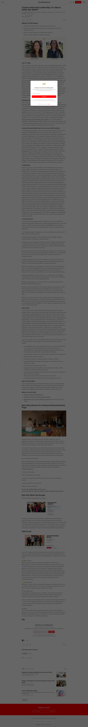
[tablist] (27, 653)
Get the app (49, 721)
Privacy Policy (53, 100)
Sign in (84, 2)
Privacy (44, 718)
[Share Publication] (73, 2)
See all (25, 700)
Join (23, 619)
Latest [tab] (26, 668)
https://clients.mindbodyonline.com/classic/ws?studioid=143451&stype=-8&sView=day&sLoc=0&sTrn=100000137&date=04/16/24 (42, 490)
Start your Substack (40, 721)
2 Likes (27, 640)
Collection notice (53, 718)
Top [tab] (23, 668)
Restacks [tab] (29, 653)
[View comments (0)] (27, 20)
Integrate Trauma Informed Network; (33, 395)
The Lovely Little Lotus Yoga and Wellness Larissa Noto (42, 118)
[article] (44, 675)
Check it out (26, 531)
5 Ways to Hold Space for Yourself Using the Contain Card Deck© (38, 681)
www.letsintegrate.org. (27, 469)
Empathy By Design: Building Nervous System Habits (37, 672)
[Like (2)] (24, 20)
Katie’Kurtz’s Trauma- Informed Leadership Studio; (37, 397)
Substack (38, 724)
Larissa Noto (25, 151)
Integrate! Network (30, 675)
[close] (56, 82)
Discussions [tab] (31, 668)
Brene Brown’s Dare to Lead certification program (37, 399)
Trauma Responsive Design (29, 690)
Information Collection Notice (43, 100)
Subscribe (78, 2)
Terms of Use (50, 99)
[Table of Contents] (1, 363)
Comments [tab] (24, 653)
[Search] (70, 2)
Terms (48, 718)
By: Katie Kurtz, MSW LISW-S (28, 684)
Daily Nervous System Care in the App (30, 674)
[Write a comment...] (45, 660)
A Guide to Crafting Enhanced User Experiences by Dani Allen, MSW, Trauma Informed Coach (38, 693)
